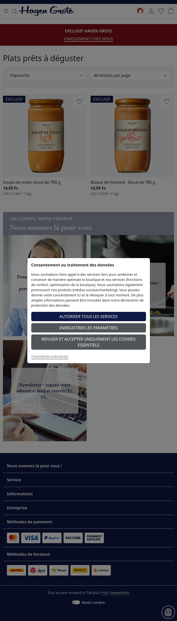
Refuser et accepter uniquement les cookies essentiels (89, 342)
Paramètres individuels (50, 356)
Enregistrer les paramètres (88, 328)
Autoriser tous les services (88, 316)
